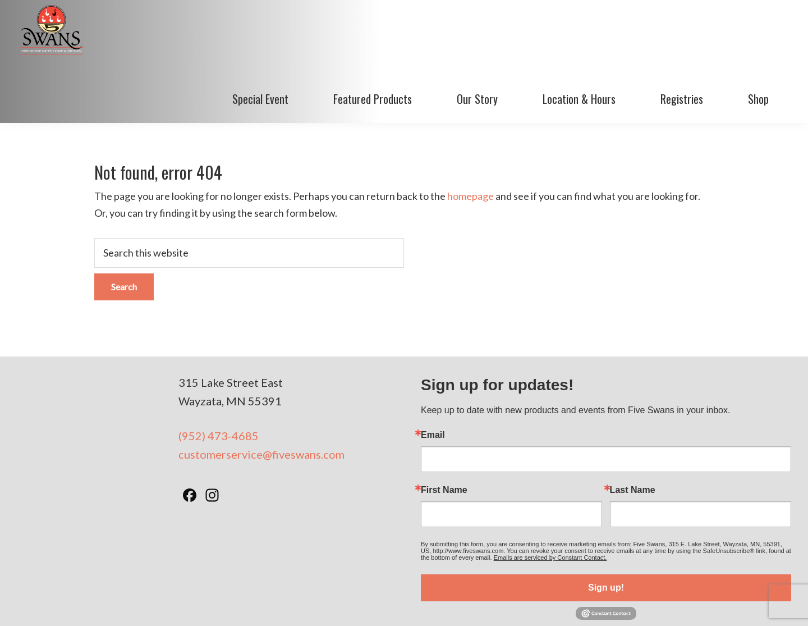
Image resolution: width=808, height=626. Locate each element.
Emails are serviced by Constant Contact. (550, 500)
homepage (470, 139)
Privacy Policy (435, 603)
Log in (629, 603)
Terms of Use (378, 603)
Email (433, 377)
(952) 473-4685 (218, 378)
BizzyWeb (593, 603)
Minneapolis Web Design (515, 603)
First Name (444, 432)
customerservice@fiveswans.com (261, 397)
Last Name (632, 432)
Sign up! (606, 530)
